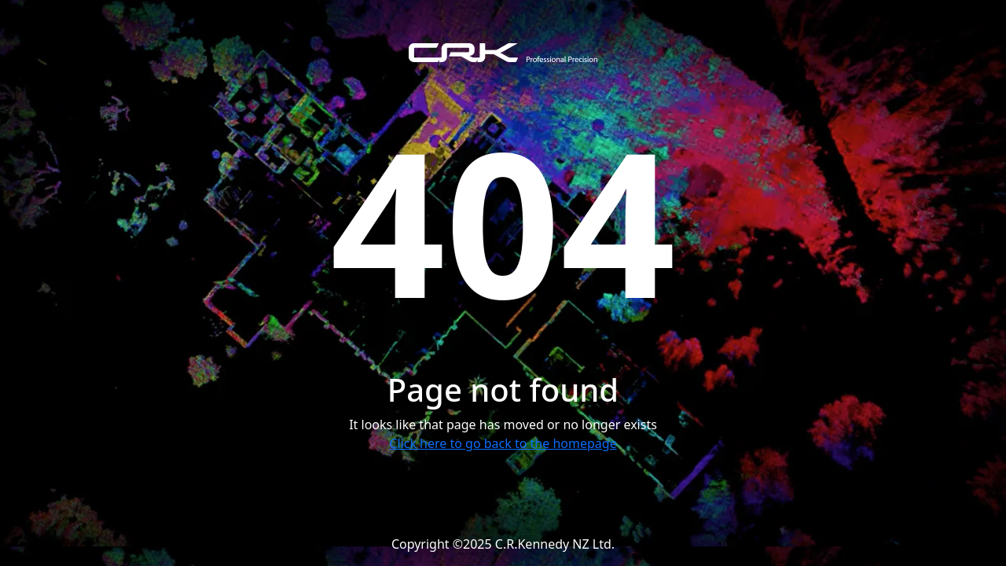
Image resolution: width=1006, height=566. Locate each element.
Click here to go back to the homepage (502, 443)
